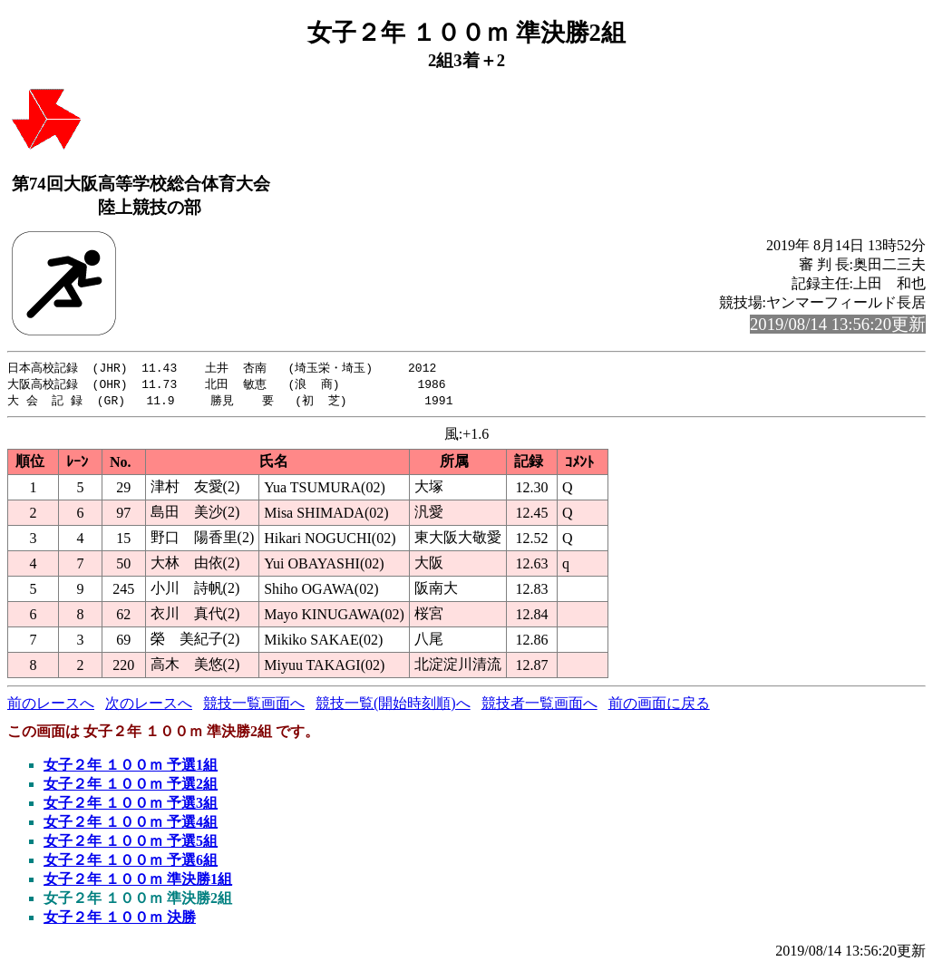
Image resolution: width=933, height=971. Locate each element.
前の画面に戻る (659, 706)
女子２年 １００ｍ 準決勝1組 (138, 881)
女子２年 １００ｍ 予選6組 (131, 862)
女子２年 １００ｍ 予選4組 (131, 824)
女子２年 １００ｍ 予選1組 (131, 767)
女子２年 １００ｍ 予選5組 (131, 843)
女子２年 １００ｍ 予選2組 (131, 786)
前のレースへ (50, 706)
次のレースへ (148, 706)
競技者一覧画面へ (539, 706)
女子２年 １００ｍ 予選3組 (131, 805)
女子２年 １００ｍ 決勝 (120, 919)
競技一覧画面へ (254, 706)
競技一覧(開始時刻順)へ (393, 706)
